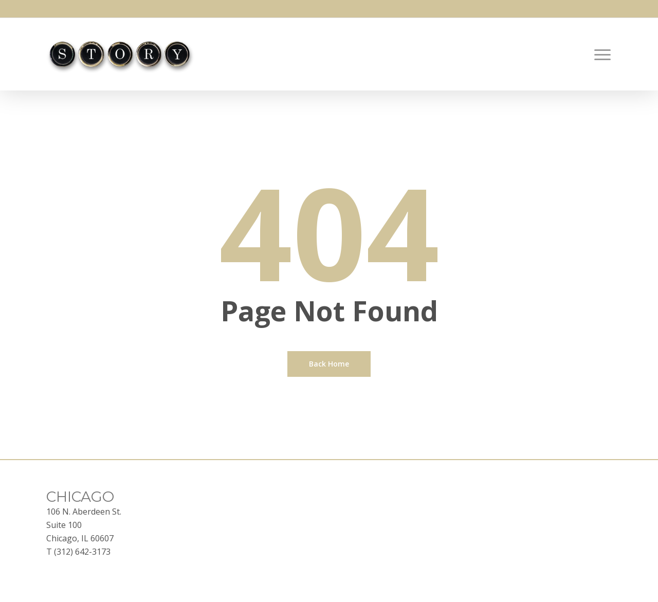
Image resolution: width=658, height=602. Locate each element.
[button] (603, 54)
